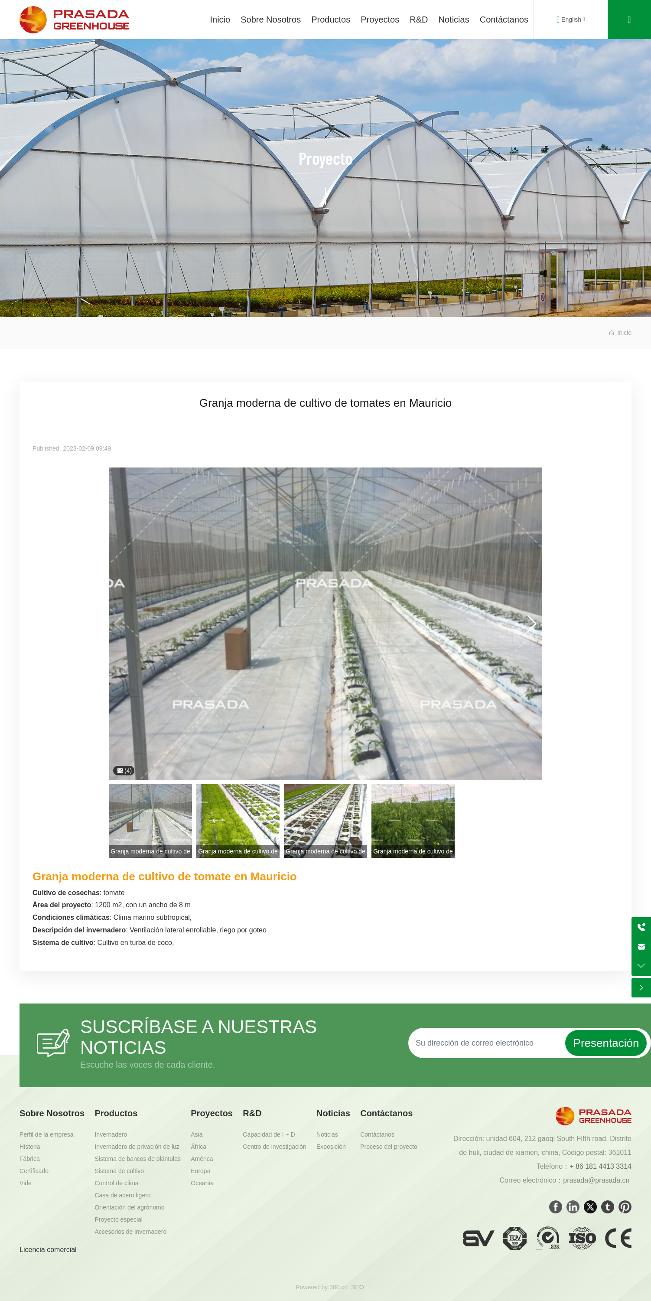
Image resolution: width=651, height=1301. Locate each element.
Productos (330, 19)
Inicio (220, 19)
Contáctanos (504, 19)
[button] (532, 623)
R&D (419, 19)
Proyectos (380, 19)
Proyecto (325, 157)
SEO (357, 1287)
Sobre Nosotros (271, 19)
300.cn (338, 1287)
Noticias (454, 19)
